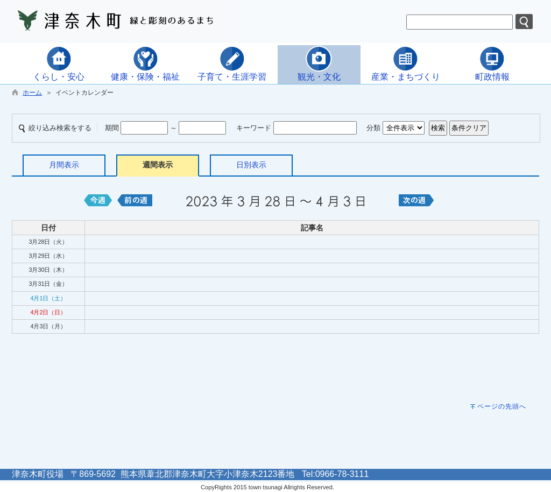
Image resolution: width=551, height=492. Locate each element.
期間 (112, 128)
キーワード (253, 128)
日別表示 (251, 164)
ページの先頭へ (501, 406)
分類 (373, 128)
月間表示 (64, 164)
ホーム (32, 92)
